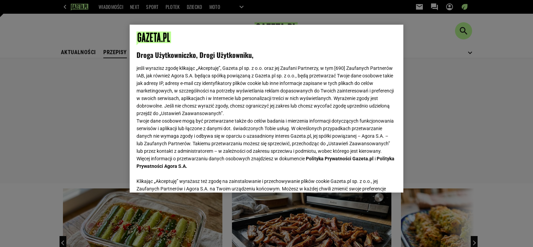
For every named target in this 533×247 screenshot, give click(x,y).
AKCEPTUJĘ (373, 179)
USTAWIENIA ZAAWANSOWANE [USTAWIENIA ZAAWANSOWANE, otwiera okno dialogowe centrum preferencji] (181, 179)
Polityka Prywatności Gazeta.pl (340, 158)
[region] (266, 109)
